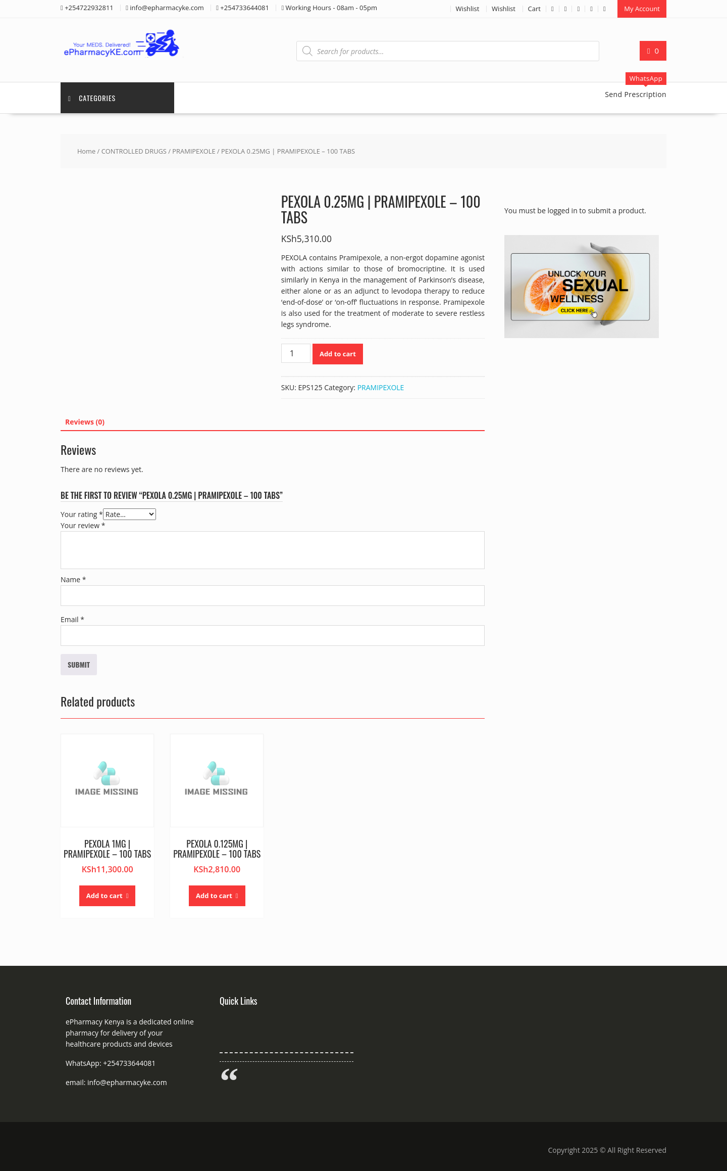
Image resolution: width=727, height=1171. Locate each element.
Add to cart (338, 353)
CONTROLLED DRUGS (134, 151)
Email (72, 619)
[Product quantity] (295, 353)
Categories (92, 97)
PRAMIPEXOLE (193, 151)
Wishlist (468, 8)
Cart (534, 8)
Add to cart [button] (104, 895)
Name (73, 579)
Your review (83, 525)
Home (86, 151)
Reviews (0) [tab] (85, 422)
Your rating (82, 514)
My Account (642, 8)
